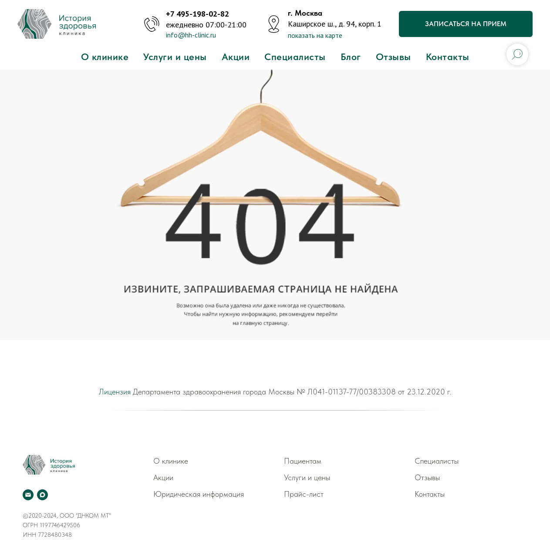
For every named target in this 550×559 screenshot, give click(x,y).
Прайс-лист (304, 493)
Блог (351, 56)
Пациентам (302, 460)
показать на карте (315, 35)
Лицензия (115, 391)
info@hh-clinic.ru (191, 34)
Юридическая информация (198, 493)
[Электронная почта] (28, 494)
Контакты (447, 56)
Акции (236, 56)
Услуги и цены (175, 56)
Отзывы (393, 56)
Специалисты (295, 56)
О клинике (105, 56)
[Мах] (42, 494)
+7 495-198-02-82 (197, 14)
